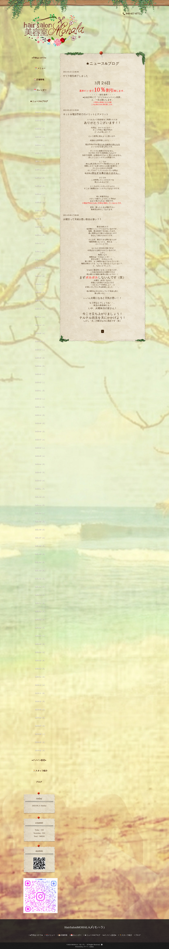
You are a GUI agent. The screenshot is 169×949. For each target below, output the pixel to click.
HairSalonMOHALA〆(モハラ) (84, 927)
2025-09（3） (40, 178)
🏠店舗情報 (39, 80)
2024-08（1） (40, 268)
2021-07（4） (40, 538)
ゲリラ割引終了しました (75, 76)
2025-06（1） (40, 194)
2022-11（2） (40, 407)
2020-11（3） (40, 603)
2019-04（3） (40, 750)
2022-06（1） (40, 448)
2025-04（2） (40, 210)
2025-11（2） (40, 161)
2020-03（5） (40, 660)
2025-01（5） (40, 235)
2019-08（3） (40, 718)
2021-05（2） (40, 554)
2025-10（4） (40, 169)
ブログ (39, 782)
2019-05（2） (40, 742)
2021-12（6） (40, 497)
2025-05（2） (40, 202)
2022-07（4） (40, 439)
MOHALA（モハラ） (78, 944)
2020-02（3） (40, 669)
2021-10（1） (40, 513)
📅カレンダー (40, 90)
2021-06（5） (40, 546)
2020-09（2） (40, 619)
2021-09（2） (40, 521)
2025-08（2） (40, 186)
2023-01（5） (40, 390)
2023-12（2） (40, 309)
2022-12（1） (40, 399)
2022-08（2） (40, 431)
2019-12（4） (40, 685)
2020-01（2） (40, 677)
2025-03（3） (40, 219)
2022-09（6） (40, 423)
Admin (91, 947)
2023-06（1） (40, 349)
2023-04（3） (40, 366)
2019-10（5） (40, 701)
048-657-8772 (132, 13)
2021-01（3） (40, 587)
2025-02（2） (40, 227)
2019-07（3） (40, 726)
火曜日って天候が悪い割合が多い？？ (82, 219)
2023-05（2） (40, 358)
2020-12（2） (40, 595)
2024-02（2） (40, 292)
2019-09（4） (40, 709)
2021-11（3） (40, 505)
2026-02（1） (40, 137)
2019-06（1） (40, 734)
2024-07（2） (40, 276)
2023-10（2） (40, 325)
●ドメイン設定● (39, 760)
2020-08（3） (40, 628)
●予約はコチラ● (39, 58)
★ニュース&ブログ (39, 101)
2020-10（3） (40, 611)
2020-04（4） (40, 652)
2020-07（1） (40, 636)
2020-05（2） (40, 644)
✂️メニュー (40, 68)
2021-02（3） (40, 579)
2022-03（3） (40, 472)
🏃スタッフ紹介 (40, 771)
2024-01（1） (40, 300)
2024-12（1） (40, 243)
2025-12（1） (40, 153)
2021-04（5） (40, 562)
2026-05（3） (40, 120)
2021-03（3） (40, 570)
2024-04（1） (40, 284)
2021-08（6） (40, 529)
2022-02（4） (40, 480)
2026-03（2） (40, 129)
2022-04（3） (40, 464)
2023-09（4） (40, 333)
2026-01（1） (40, 145)
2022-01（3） (40, 489)
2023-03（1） (40, 374)
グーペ (85, 947)
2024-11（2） (40, 251)
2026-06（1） (40, 112)
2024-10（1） (40, 259)
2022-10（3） (40, 415)
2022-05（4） (40, 456)
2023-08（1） (40, 341)
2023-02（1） (40, 382)
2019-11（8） (40, 693)
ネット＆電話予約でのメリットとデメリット (85, 114)
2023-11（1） (40, 317)
